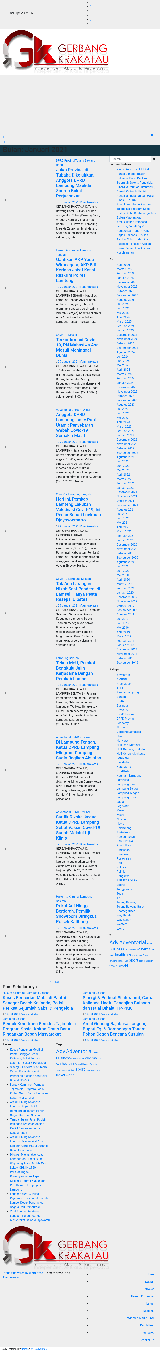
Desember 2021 (127, 492)
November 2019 (127, 601)
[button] (5, 137)
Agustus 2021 (126, 509)
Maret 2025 (124, 321)
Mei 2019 (123, 627)
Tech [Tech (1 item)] (141, 961)
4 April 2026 (93, 1040)
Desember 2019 (127, 597)
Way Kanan (124, 919)
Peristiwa (123, 854)
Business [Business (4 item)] (116, 949)
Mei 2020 (123, 575)
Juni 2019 (123, 623)
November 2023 (127, 391)
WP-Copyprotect (39, 1349)
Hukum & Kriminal (68, 250)
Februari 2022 (125, 483)
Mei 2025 (123, 313)
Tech (120, 893)
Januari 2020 (125, 592)
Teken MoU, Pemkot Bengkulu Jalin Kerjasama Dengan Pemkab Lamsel (75, 670)
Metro (120, 815)
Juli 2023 (122, 409)
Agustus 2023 (126, 404)
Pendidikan (124, 845)
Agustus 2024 (126, 352)
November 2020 (127, 549)
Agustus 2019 (126, 614)
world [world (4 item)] (123, 966)
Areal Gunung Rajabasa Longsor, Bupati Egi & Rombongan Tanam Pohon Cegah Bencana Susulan (114, 1029)
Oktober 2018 (125, 658)
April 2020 (123, 579)
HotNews (123, 740)
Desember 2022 (127, 439)
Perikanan (123, 850)
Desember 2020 (127, 544)
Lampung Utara (126, 797)
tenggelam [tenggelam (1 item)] (148, 961)
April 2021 (123, 527)
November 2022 (127, 444)
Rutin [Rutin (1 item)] (126, 961)
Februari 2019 (125, 640)
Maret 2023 (124, 426)
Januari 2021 (125, 540)
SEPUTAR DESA (127, 880)
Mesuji (72, 335)
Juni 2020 (123, 570)
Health (121, 736)
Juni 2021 (123, 518)
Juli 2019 (122, 619)
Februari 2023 (125, 431)
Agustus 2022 (126, 457)
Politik (121, 871)
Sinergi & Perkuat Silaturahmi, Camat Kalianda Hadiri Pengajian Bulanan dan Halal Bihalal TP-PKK (119, 1003)
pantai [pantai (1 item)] (120, 961)
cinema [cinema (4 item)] (144, 949)
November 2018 (127, 654)
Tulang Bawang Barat (130, 906)
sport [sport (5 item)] (133, 960)
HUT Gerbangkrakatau (131, 753)
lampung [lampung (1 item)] (113, 961)
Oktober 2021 (125, 501)
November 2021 (127, 496)
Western (122, 924)
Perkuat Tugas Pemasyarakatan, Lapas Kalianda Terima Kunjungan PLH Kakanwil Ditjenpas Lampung (27, 1180)
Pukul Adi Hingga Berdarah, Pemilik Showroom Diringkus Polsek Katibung (76, 913)
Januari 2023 (125, 435)
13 (56, 982)
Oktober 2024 (125, 343)
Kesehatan (123, 762)
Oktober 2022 (125, 448)
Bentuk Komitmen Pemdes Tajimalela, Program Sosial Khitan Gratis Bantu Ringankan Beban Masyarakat (40, 1029)
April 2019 (123, 632)
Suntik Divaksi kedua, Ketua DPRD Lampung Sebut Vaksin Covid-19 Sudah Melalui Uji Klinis (78, 827)
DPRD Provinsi (65, 160)
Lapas (120, 801)
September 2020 (127, 557)
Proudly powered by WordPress (23, 1273)
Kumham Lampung (129, 775)
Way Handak (125, 915)
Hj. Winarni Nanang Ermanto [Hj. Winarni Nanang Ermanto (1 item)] (138, 955)
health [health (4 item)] (120, 955)
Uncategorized (126, 911)
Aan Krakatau (89, 202)
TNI (119, 898)
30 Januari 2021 (68, 202)
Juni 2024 (123, 361)
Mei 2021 (123, 522)
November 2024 (127, 339)
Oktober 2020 (125, 553)
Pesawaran (124, 858)
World (120, 928)
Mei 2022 (123, 470)
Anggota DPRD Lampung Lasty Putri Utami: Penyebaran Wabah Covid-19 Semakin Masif (76, 425)
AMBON (122, 679)
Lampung (123, 780)
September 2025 (127, 295)
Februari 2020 (125, 588)
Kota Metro (124, 766)
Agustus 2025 (126, 299)
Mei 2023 (123, 417)
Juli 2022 (122, 461)
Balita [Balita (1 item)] (149, 943)
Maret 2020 (124, 584)
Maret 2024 (124, 374)
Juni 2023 (123, 413)
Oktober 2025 (125, 291)
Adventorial (64, 409)
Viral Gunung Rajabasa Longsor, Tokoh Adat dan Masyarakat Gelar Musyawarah (30, 1216)
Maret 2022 (124, 479)
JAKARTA (123, 758)
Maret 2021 (124, 531)
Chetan (25, 1349)
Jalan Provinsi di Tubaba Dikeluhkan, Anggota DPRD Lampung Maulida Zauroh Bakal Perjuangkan (75, 183)
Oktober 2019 (125, 605)
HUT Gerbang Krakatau (131, 749)
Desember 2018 (127, 649)
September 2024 (127, 348)
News (120, 823)
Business (122, 705)
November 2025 (127, 286)
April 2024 (123, 369)
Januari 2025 (125, 330)
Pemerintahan (126, 836)
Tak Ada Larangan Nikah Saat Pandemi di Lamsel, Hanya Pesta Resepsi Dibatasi (78, 591)
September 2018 (127, 662)
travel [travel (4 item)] (113, 966)
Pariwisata (123, 832)
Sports (121, 885)
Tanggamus (124, 889)
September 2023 (127, 400)
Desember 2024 (127, 334)
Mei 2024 (123, 365)
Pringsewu (123, 876)
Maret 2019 (124, 636)
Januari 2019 (125, 645)
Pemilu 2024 (125, 841)
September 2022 (127, 452)
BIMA (120, 701)
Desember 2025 (127, 282)
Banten (121, 697)
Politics (121, 867)
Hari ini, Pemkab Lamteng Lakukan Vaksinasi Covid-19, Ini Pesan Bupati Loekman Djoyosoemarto (78, 510)
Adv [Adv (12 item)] (113, 942)
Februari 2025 (125, 326)
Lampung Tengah (79, 494)
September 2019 (127, 610)
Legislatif (123, 806)
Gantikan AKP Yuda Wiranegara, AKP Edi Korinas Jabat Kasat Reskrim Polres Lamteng (76, 270)
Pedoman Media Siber (140, 1318)
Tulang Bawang (126, 902)
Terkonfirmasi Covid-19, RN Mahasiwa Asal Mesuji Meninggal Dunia (78, 347)
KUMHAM (123, 771)
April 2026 (123, 264)
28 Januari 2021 (68, 685)
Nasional (122, 819)
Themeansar (11, 1277)
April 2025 (123, 317)
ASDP (120, 688)
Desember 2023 (127, 387)
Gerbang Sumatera (129, 732)
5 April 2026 (13, 1014)
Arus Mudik (124, 683)
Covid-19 (62, 335)
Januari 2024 (125, 383)
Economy (123, 723)
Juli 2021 (122, 514)
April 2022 (123, 474)
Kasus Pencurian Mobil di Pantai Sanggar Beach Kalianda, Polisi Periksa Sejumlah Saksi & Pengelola (38, 1003)
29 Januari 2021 (68, 287)
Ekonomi (122, 727)
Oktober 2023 (125, 396)
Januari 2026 (125, 278)
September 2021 (127, 505)
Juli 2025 (122, 304)
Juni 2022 (123, 466)
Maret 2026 (124, 269)
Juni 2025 (123, 308)
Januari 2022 (125, 487)
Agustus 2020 (126, 562)
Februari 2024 (125, 378)
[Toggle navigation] (7, 134)
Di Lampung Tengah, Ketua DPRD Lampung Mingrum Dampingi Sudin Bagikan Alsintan (78, 750)
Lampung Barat (126, 784)
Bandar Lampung (128, 692)
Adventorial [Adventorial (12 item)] (132, 942)
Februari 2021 (125, 536)
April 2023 (123, 422)
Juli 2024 (122, 356)
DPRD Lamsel (125, 714)
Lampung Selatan (79, 579)
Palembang (124, 828)
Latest (150, 1303)
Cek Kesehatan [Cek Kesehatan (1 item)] (131, 950)
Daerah (149, 1281)
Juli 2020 (122, 566)
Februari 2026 (125, 273)
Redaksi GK (147, 1340)
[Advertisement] (80, 102)
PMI (119, 863)
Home (150, 1274)
